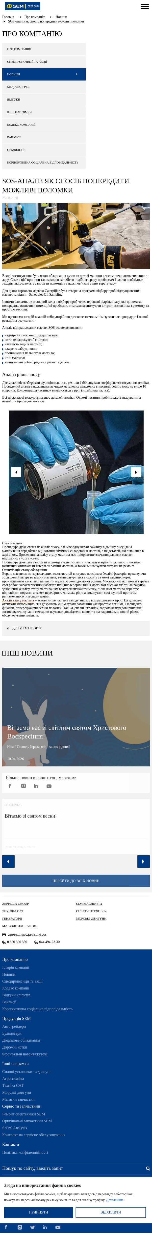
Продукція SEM (16, 1018)
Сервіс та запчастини (21, 1106)
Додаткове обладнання (21, 1040)
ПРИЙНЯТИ (38, 1212)
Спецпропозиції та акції (22, 981)
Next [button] (143, 861)
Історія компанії (15, 967)
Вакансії (9, 1002)
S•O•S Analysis (14, 1128)
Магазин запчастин (18, 1099)
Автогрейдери (14, 1026)
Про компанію (34, 17)
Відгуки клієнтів (16, 995)
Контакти (10, 1144)
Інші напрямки (15, 1063)
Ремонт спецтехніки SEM (23, 1114)
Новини (61, 17)
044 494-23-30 (49, 942)
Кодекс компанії (15, 988)
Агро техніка (13, 1078)
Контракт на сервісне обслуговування (33, 1135)
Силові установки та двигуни (26, 1071)
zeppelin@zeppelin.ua (27, 934)
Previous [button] (8, 861)
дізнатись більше (16, 852)
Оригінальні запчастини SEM (27, 1121)
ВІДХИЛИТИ (111, 1212)
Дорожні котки (14, 1047)
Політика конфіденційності (25, 1152)
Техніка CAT (13, 1085)
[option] (76, 472)
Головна (8, 17)
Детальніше (115, 1200)
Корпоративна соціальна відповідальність (37, 1009)
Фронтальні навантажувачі (24, 1054)
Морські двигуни (16, 1092)
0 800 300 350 (17, 942)
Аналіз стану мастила (18, 600)
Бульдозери (12, 1033)
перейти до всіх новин (76, 886)
